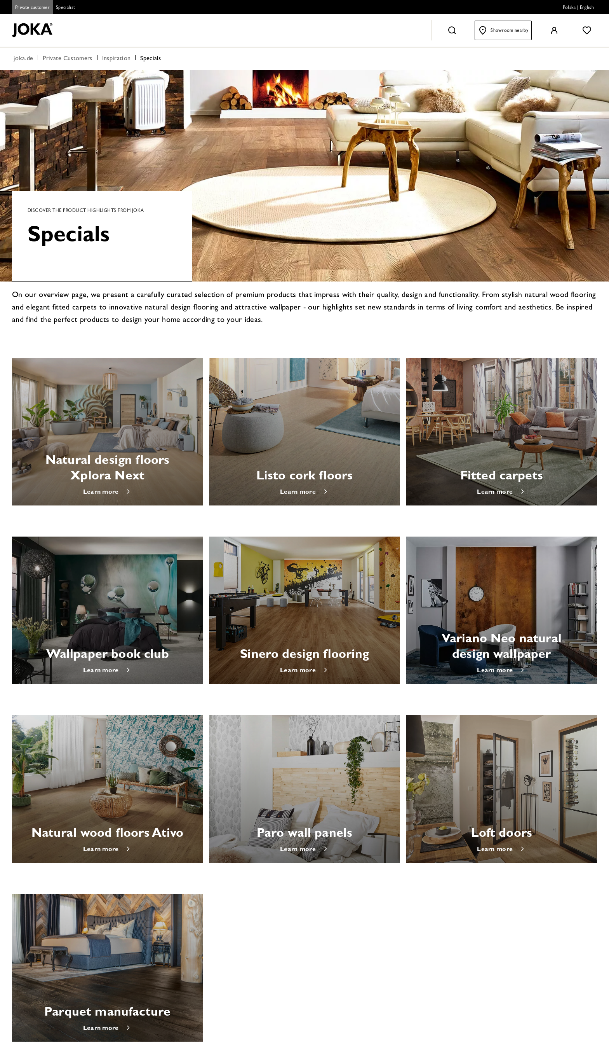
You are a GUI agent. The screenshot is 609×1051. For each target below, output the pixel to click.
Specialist (65, 8)
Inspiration (116, 59)
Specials (150, 59)
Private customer (32, 8)
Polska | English (578, 8)
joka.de (23, 59)
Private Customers (67, 59)
